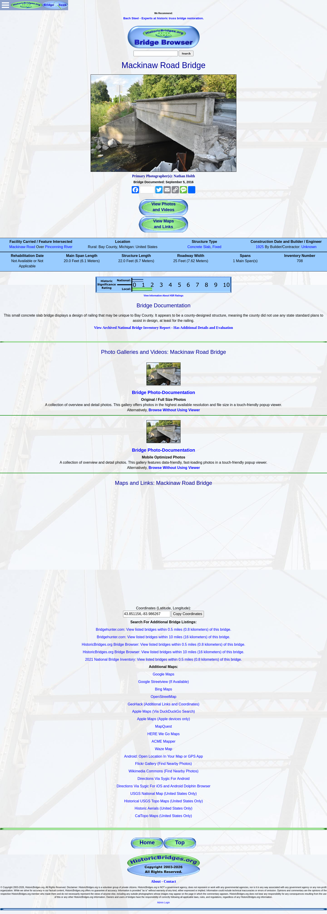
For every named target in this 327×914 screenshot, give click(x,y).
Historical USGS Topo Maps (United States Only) (163, 801)
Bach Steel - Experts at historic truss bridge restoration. (163, 18)
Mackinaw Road (22, 247)
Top (180, 842)
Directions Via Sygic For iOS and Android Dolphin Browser (163, 786)
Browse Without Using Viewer (174, 410)
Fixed (217, 247)
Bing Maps (163, 689)
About (156, 881)
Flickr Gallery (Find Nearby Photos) (163, 764)
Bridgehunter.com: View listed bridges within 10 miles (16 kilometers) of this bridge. (163, 637)
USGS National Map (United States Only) (163, 794)
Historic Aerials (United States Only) (163, 808)
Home (147, 842)
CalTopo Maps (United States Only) (163, 816)
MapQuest (163, 726)
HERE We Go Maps (163, 734)
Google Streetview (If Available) (163, 682)
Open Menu (5, 5)
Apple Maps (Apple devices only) (163, 719)
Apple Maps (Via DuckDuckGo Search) (163, 711)
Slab (207, 247)
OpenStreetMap (163, 697)
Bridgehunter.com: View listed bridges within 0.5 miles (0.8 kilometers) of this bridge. (163, 629)
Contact (170, 881)
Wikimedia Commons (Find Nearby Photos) (163, 771)
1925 (260, 247)
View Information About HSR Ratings (163, 295)
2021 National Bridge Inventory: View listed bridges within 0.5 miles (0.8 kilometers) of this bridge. (163, 659)
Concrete (194, 247)
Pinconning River (58, 247)
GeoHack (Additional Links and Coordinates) (163, 704)
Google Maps (163, 674)
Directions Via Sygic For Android (163, 779)
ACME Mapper (164, 741)
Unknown (309, 247)
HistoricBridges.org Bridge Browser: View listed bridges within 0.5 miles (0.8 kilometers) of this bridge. (163, 644)
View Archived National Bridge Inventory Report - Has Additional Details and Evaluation (163, 328)
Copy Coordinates (187, 614)
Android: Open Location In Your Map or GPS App (163, 756)
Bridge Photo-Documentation (163, 392)
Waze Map (163, 749)
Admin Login (163, 902)
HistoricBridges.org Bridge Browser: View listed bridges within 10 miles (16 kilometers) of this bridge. (163, 652)
